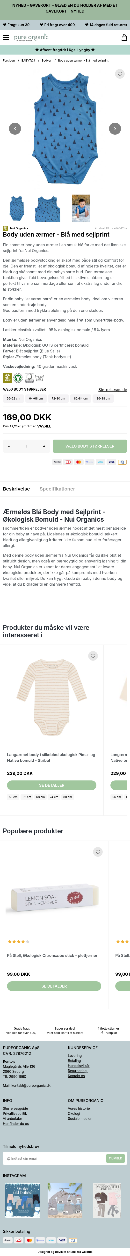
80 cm (67, 797)
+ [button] (44, 446)
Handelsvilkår (79, 1066)
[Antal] (26, 446)
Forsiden (9, 60)
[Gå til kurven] (122, 37)
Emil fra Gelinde (82, 1252)
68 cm (40, 797)
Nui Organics (19, 228)
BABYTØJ (28, 60)
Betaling (74, 1061)
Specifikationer (57, 489)
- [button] (9, 446)
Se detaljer (52, 785)
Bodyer (46, 60)
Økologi (74, 1113)
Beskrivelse (16, 489)
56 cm (13, 797)
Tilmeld (115, 1158)
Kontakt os (76, 1076)
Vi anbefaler (12, 1118)
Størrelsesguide (112, 389)
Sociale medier (80, 1118)
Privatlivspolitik (15, 1113)
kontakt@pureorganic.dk (31, 1085)
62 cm (26, 797)
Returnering (77, 1071)
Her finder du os (16, 1124)
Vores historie (79, 1108)
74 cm (54, 797)
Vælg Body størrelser (89, 446)
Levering (75, 1055)
